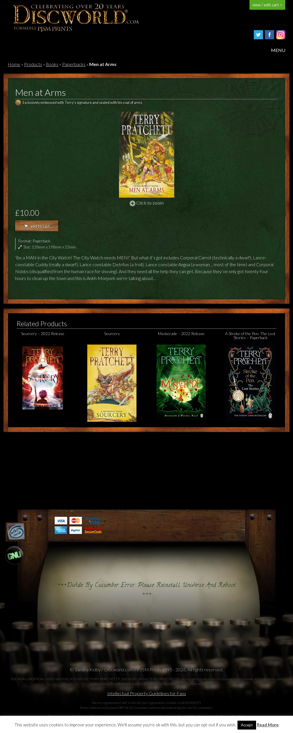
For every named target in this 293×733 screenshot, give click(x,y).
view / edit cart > (267, 4)
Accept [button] (247, 725)
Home (14, 64)
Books (52, 64)
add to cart (37, 226)
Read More (268, 725)
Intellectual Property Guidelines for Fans (146, 693)
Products (33, 64)
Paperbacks (74, 64)
